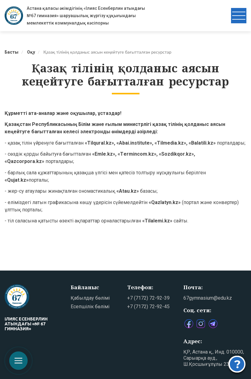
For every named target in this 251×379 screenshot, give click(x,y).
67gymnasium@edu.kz (207, 298)
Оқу (31, 52)
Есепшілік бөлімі (90, 306)
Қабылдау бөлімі (90, 298)
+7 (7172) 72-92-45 (148, 306)
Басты (11, 52)
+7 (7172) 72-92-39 (148, 298)
